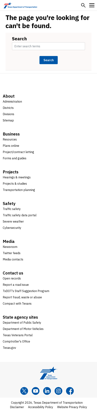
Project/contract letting (18, 152)
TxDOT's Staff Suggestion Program (26, 291)
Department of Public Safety (22, 322)
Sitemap (8, 120)
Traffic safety (12, 209)
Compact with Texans (17, 303)
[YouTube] (35, 391)
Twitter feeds (11, 253)
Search (19, 38)
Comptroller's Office (16, 341)
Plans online (11, 145)
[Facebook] (70, 391)
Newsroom (10, 247)
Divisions (8, 114)
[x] (24, 391)
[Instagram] (58, 391)
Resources (10, 139)
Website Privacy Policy (72, 407)
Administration (12, 101)
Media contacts (13, 259)
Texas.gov (9, 348)
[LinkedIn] (47, 391)
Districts (8, 108)
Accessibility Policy (40, 407)
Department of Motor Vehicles (23, 329)
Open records (12, 278)
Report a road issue (16, 284)
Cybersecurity (12, 228)
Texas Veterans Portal (18, 335)
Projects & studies (15, 183)
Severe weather (13, 221)
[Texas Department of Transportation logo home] (20, 5)
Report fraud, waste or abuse (22, 297)
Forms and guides (14, 158)
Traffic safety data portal (20, 215)
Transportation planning (19, 190)
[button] (83, 5)
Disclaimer (17, 407)
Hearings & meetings (17, 177)
